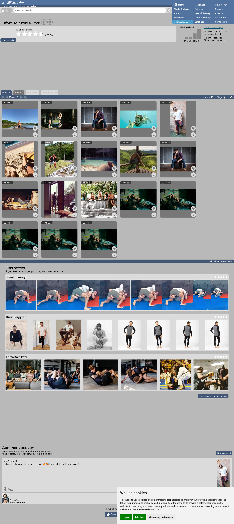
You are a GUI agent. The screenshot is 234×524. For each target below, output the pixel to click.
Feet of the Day (202, 13)
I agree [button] (126, 517)
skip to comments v (221, 261)
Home (181, 4)
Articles (198, 9)
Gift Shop (199, 22)
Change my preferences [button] (161, 517)
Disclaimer (220, 17)
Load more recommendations (213, 396)
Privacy (219, 13)
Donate (219, 9)
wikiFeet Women (181, 21)
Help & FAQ (221, 4)
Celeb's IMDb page (213, 27)
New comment (224, 453)
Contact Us (221, 22)
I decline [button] (139, 517)
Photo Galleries (182, 9)
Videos (177, 13)
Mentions (179, 17)
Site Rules (199, 4)
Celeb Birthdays (202, 17)
